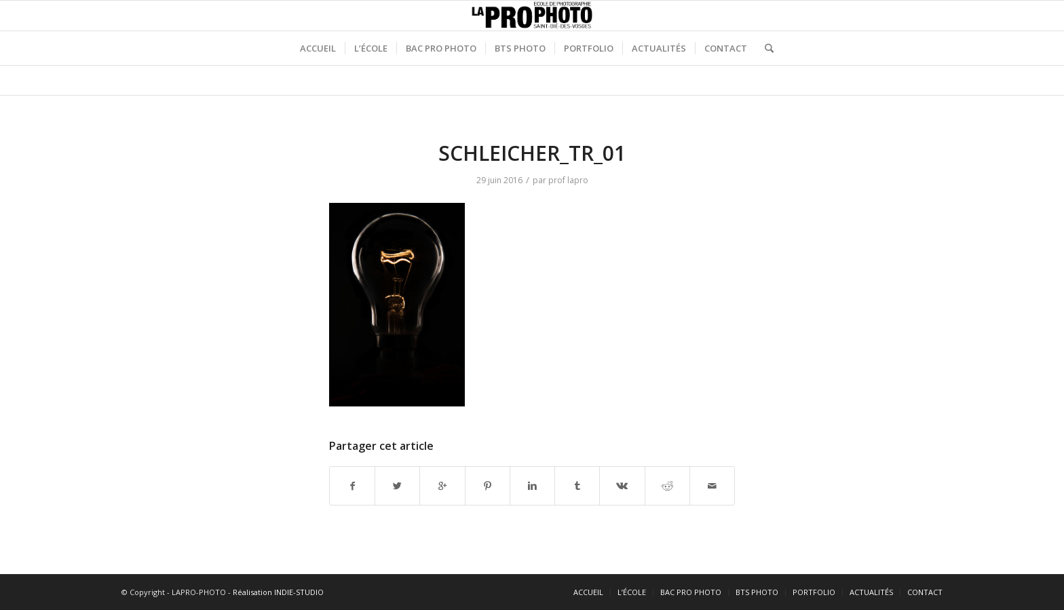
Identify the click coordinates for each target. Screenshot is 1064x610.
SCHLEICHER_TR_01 (532, 153)
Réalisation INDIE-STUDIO (278, 592)
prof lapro (568, 180)
